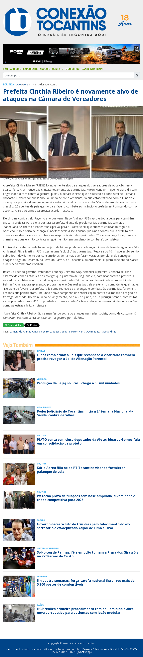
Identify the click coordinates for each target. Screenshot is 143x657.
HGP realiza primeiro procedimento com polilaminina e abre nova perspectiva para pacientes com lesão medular (85, 611)
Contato (57, 69)
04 (17, 84)
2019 (25, 84)
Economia (42, 576)
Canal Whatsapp (92, 69)
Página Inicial (12, 69)
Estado (41, 520)
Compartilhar (13, 324)
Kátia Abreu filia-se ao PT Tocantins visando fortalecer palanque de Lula (81, 470)
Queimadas (92, 331)
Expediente (30, 69)
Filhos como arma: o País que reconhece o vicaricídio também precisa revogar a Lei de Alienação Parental (86, 357)
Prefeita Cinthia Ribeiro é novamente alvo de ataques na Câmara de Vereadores (70, 95)
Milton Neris (78, 331)
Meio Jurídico (44, 407)
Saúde (40, 605)
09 (20, 84)
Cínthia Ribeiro (40, 331)
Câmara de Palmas (20, 331)
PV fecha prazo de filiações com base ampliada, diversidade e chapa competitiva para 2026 (86, 498)
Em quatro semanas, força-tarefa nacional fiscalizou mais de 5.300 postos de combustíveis (86, 582)
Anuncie (45, 69)
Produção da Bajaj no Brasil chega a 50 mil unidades (78, 383)
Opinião (41, 351)
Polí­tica (8, 84)
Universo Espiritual (48, 548)
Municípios (72, 69)
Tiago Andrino (108, 331)
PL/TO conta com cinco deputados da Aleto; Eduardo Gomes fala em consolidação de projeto (88, 441)
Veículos (42, 379)
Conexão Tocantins (19, 649)
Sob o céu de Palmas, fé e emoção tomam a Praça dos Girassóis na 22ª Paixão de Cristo (87, 554)
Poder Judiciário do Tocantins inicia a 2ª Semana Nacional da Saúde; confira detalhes (85, 413)
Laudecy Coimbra (60, 331)
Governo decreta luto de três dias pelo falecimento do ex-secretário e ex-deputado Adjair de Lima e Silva (83, 526)
